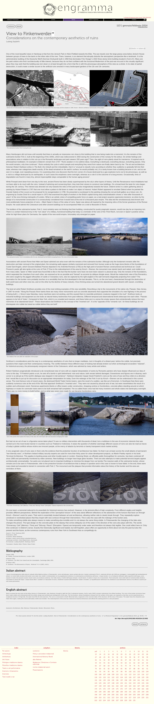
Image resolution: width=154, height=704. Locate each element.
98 (121, 672)
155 (143, 683)
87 (130, 669)
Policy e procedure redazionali (43, 654)
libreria (73, 19)
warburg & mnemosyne (13, 19)
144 (96, 683)
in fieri (113, 19)
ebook (19, 26)
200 (113, 695)
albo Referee (37, 659)
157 (96, 686)
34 (126, 657)
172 (104, 689)
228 (121, 700)
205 (134, 695)
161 (113, 686)
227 (117, 700)
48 (130, 660)
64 (143, 663)
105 (96, 674)
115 (138, 674)
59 (121, 663)
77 (143, 666)
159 (104, 686)
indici (33, 19)
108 (108, 674)
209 (96, 697)
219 (138, 697)
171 (100, 689)
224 (104, 700)
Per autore (6, 651)
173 (109, 689)
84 (117, 669)
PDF (146, 615)
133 (104, 680)
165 (130, 686)
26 (147, 654)
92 (96, 672)
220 (143, 697)
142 (143, 680)
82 (109, 669)
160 (108, 686)
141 (138, 680)
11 (143, 651)
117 (147, 674)
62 (134, 663)
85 (121, 669)
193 (138, 692)
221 (147, 697)
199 (108, 695)
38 (143, 657)
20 (121, 654)
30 (109, 657)
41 (100, 660)
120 (104, 677)
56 (109, 663)
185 (104, 692)
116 (143, 674)
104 (147, 672)
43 (109, 660)
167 (138, 686)
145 (100, 683)
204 (130, 695)
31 (113, 657)
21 (126, 654)
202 (121, 695)
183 (96, 692)
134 (108, 680)
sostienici (36, 651)
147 (108, 683)
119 (100, 677)
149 (117, 683)
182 (147, 689)
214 (117, 697)
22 (130, 654)
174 (113, 689)
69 (109, 666)
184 (100, 692)
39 (147, 657)
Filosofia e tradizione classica (12, 665)
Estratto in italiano (137, 48)
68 (104, 666)
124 (121, 677)
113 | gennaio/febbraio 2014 (132, 25)
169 (147, 686)
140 (134, 680)
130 (147, 677)
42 (104, 660)
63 (138, 663)
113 (130, 674)
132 (100, 680)
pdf (96, 651)
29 (104, 657)
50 (138, 660)
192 (134, 692)
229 (125, 700)
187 (113, 692)
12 (147, 651)
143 (147, 680)
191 (130, 692)
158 (100, 686)
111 (121, 674)
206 (138, 695)
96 (113, 672)
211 (104, 697)
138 (126, 680)
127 (134, 677)
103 (143, 672)
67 (100, 666)
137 (121, 680)
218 (134, 697)
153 (134, 683)
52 (147, 660)
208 (147, 695)
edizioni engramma (93, 19)
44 (113, 660)
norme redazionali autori (41, 667)
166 (134, 686)
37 (138, 657)
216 (126, 697)
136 (117, 680)
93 (100, 672)
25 (143, 654)
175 (117, 689)
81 (104, 669)
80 (100, 669)
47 (126, 660)
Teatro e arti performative (11, 668)
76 (138, 666)
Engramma (77, 9)
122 (113, 677)
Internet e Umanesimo (10, 671)
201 (117, 695)
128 (138, 677)
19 (117, 654)
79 (96, 669)
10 (138, 651)
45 (117, 660)
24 (138, 654)
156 (147, 683)
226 (113, 700)
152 (130, 683)
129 (143, 677)
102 (138, 672)
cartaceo (11, 26)
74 (130, 666)
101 (134, 672)
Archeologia (6, 654)
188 (117, 692)
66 (96, 666)
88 (134, 669)
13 (96, 654)
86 (126, 669)
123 (117, 677)
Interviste (5, 674)
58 (117, 663)
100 (130, 672)
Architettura (6, 657)
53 (96, 663)
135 (113, 680)
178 (130, 689)
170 (96, 689)
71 (117, 666)
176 (121, 689)
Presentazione (38, 670)
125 (126, 677)
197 (100, 695)
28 (100, 657)
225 (108, 700)
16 (109, 654)
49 (134, 660)
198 (104, 695)
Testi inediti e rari (8, 677)
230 (130, 700)
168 (143, 686)
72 (121, 666)
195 (147, 692)
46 (121, 660)
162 (117, 686)
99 (126, 672)
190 (126, 692)
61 (130, 663)
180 (138, 689)
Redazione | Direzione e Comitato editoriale (45, 663)
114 (134, 674)
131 (96, 680)
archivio (53, 19)
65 (147, 663)
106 (100, 674)
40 (96, 660)
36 (134, 657)
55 (104, 663)
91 (147, 669)
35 (130, 657)
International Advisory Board (43, 657)
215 (121, 697)
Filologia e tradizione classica (12, 662)
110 (117, 674)
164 (126, 686)
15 (104, 654)
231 (134, 700)
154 (138, 683)
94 (104, 672)
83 (113, 669)
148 (113, 683)
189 (121, 692)
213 (113, 697)
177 (126, 689)
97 (117, 672)
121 (108, 677)
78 (147, 666)
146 (104, 683)
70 (113, 666)
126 (130, 677)
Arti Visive (5, 659)
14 (100, 654)
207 (143, 695)
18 (113, 654)
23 (134, 654)
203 (126, 695)
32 (117, 657)
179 (134, 689)
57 (113, 663)
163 (121, 686)
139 (130, 680)
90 (143, 669)
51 (143, 660)
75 (134, 666)
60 (126, 663)
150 (121, 683)
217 (130, 697)
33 (121, 657)
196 (96, 695)
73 (126, 666)
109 (113, 674)
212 (108, 697)
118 (96, 677)
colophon (134, 19)
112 (126, 674)
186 (108, 692)
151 (126, 683)
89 (138, 669)
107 (104, 674)
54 (100, 663)
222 (96, 700)
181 (143, 689)
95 (109, 672)
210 (100, 697)
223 (100, 700)
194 (143, 692)
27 (96, 657)
